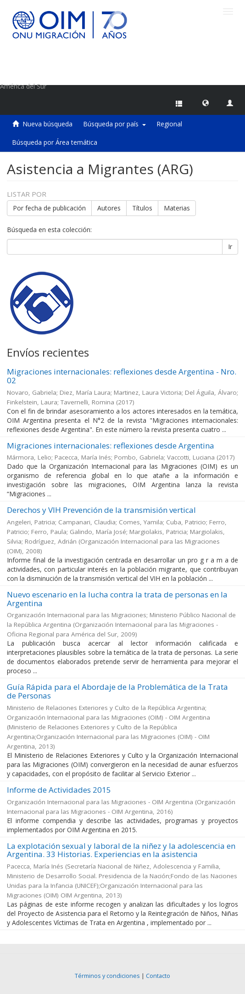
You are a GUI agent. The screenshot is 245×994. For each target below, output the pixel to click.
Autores (109, 208)
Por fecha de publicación (49, 208)
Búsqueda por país (114, 123)
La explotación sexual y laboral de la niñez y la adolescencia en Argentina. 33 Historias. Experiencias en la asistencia (121, 850)
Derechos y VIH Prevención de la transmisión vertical (101, 510)
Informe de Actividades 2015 (59, 789)
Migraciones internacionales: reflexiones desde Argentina (110, 445)
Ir (230, 246)
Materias (177, 208)
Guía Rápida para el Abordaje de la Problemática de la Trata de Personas (117, 691)
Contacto (158, 976)
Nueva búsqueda (47, 123)
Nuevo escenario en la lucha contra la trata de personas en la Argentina (117, 598)
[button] (205, 102)
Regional (169, 123)
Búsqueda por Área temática (54, 142)
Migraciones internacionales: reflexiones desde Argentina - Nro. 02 (121, 376)
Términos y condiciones (107, 976)
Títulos (142, 208)
